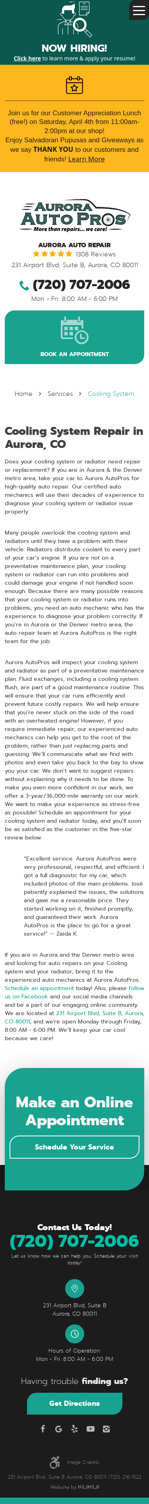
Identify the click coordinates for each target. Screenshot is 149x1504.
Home (24, 394)
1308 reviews (95, 255)
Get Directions (74, 1403)
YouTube (91, 1429)
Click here (27, 58)
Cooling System (111, 394)
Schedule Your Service (74, 1147)
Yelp (75, 1429)
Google (59, 1429)
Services (60, 394)
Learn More (86, 158)
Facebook (43, 1429)
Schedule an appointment (39, 988)
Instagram (106, 1429)
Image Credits (83, 1462)
